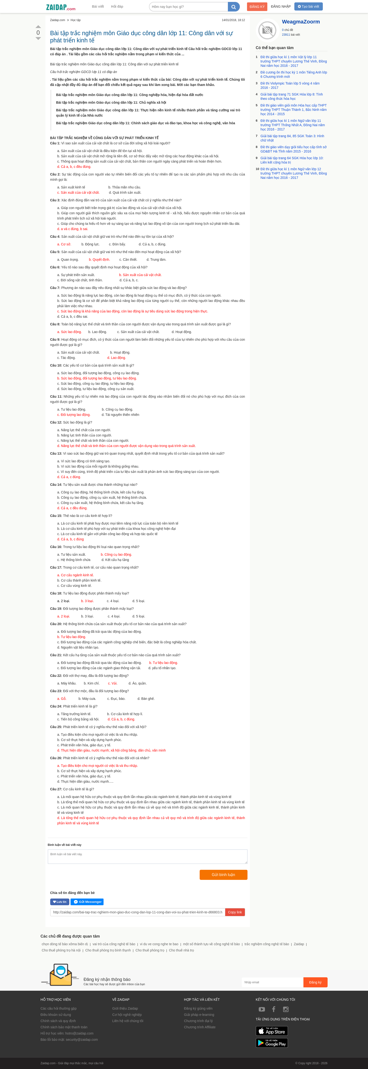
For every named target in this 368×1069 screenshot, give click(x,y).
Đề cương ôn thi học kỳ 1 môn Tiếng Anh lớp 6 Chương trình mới (294, 74)
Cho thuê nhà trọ (181, 950)
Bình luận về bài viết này (65, 845)
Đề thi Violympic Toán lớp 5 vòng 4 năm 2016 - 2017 (290, 85)
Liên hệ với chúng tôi (127, 1021)
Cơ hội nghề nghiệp (127, 1015)
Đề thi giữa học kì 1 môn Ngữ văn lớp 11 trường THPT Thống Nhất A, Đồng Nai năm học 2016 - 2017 (293, 125)
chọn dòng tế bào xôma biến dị (65, 944)
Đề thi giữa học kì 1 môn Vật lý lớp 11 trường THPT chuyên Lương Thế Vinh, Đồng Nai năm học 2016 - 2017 (294, 61)
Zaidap (299, 944)
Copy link (235, 912)
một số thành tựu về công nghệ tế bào (211, 944)
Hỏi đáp (117, 6)
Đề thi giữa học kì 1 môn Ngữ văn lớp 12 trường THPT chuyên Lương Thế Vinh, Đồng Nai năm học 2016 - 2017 (294, 173)
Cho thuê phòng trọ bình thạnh (108, 950)
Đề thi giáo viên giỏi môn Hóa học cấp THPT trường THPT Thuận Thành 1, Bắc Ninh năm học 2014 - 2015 (294, 109)
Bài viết (98, 6)
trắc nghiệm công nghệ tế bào (267, 944)
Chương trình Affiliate (200, 1027)
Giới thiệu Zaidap (125, 1008)
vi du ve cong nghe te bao (159, 944)
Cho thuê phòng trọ (150, 950)
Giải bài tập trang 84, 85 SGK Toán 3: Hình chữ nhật (292, 138)
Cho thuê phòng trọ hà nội (61, 950)
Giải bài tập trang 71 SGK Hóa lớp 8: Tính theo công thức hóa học (292, 96)
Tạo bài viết (308, 6)
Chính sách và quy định (58, 1021)
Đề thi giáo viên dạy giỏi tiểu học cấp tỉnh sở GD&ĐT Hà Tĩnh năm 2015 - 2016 (294, 149)
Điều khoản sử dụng (56, 1015)
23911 (286, 34)
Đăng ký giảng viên (198, 1008)
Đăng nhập (281, 6)
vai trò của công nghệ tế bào (114, 944)
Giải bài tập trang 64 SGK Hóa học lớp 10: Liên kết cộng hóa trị (292, 160)
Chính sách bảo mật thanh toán (64, 1027)
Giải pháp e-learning (199, 1015)
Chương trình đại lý (198, 1021)
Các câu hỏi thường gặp (59, 1008)
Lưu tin (59, 902)
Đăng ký (257, 7)
